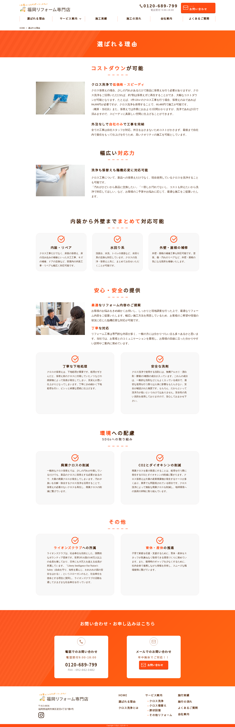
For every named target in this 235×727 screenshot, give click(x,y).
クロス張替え (158, 705)
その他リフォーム (160, 715)
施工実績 (101, 18)
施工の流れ (133, 18)
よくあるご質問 (199, 18)
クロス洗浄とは (128, 708)
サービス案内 (68, 18)
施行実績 (183, 695)
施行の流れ (185, 701)
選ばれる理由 (36, 18)
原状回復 (155, 710)
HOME (122, 695)
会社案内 (166, 18)
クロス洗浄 (156, 701)
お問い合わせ (198, 8)
